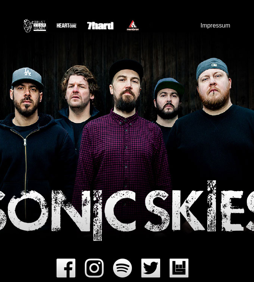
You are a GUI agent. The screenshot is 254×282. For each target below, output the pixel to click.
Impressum (215, 25)
